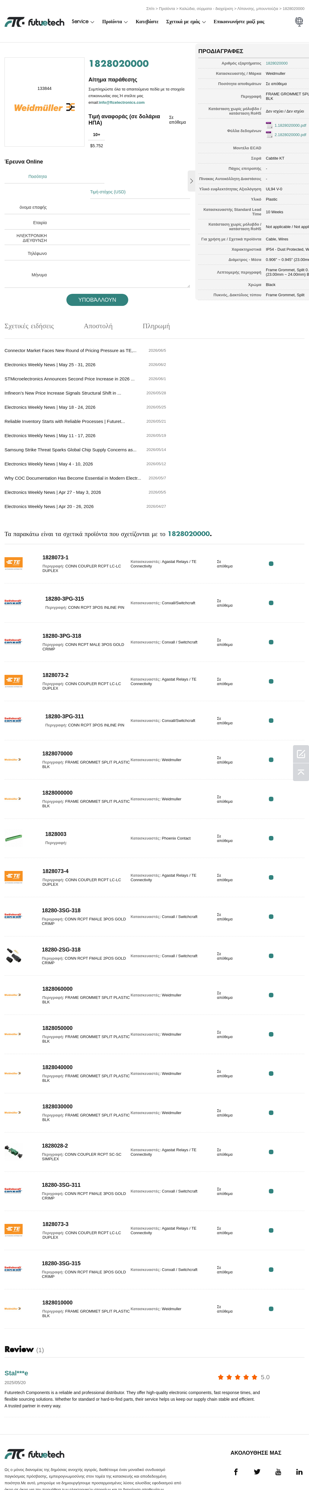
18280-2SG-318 (55, 905)
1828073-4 (50, 827)
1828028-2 (49, 1101)
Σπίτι (150, 7)
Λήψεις (250, 1471)
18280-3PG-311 (60, 670)
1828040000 (52, 1023)
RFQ (285, 519)
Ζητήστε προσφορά (105, 1470)
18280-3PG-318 (56, 592)
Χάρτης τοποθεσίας (281, 1470)
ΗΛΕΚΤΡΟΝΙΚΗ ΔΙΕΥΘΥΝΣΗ (32, 220)
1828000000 (52, 748)
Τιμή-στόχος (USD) (111, 174)
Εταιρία (40, 204)
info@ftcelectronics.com (122, 100)
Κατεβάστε (147, 20)
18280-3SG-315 (55, 1219)
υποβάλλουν (90, 282)
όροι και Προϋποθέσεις (19, 1470)
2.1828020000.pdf (267, 132)
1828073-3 (50, 1180)
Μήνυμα (39, 257)
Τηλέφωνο (37, 235)
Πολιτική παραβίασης (63, 1470)
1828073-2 (50, 631)
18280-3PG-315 (60, 552)
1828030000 (52, 1062)
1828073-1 (50, 513)
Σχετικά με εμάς (183, 20)
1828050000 (52, 984)
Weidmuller (253, 70)
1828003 (55, 790)
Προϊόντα (167, 7)
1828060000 (52, 945)
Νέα (226, 1471)
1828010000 (52, 1258)
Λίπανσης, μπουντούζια (257, 7)
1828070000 (52, 709)
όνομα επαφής (33, 189)
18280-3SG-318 (55, 866)
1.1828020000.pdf (267, 122)
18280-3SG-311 (55, 1141)
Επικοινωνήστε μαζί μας (239, 20)
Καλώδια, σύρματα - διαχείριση (206, 7)
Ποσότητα (37, 174)
